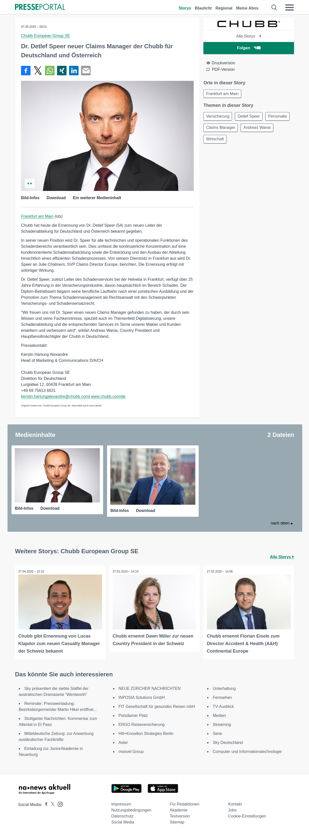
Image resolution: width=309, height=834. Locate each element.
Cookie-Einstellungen (247, 816)
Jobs (232, 810)
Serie (217, 733)
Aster (123, 742)
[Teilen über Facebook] (26, 70)
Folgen (248, 48)
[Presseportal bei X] (51, 804)
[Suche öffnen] (274, 7)
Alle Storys (248, 36)
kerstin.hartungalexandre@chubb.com (55, 396)
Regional (223, 8)
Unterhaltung (224, 688)
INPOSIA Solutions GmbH (142, 697)
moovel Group (131, 751)
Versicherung (218, 117)
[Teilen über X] (38, 70)
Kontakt (235, 804)
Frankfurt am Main (37, 216)
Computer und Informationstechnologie (247, 751)
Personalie (216, 129)
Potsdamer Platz (133, 715)
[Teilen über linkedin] (74, 70)
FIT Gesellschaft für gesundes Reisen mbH (157, 706)
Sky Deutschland (228, 742)
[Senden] (86, 70)
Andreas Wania (220, 141)
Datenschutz (122, 816)
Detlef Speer (251, 117)
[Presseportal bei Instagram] (59, 803)
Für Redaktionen (184, 804)
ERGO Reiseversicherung (142, 724)
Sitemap (177, 822)
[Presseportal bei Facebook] (45, 804)
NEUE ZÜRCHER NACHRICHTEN (150, 688)
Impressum (121, 804)
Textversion (180, 816)
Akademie (178, 810)
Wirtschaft (252, 141)
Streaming (222, 724)
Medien (219, 715)
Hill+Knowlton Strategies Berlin (146, 733)
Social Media (122, 822)
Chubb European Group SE (45, 36)
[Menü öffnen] (289, 7)
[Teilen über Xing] (62, 70)
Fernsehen (222, 697)
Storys (185, 8)
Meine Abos (247, 8)
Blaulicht (203, 8)
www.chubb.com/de (108, 396)
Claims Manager (249, 129)
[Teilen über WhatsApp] (50, 70)
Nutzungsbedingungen (131, 810)
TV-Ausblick (223, 706)
